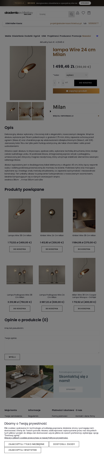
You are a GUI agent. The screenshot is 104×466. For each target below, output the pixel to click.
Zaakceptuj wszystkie (23, 450)
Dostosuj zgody (64, 444)
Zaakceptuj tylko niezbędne (26, 444)
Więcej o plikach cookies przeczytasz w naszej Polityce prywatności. (36, 438)
